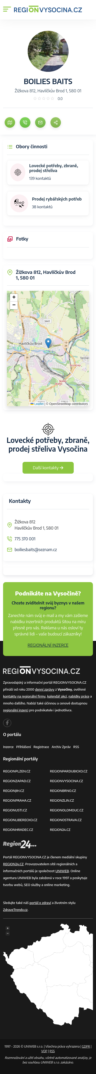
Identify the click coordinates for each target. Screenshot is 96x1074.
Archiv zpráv (61, 747)
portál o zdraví (40, 903)
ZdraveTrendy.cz (15, 910)
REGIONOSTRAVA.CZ (66, 820)
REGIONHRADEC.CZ (18, 830)
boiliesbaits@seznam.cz (36, 549)
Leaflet (37, 404)
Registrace (41, 747)
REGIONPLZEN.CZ (16, 771)
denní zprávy (44, 689)
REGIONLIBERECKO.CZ (20, 820)
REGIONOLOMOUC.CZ (66, 810)
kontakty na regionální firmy (24, 696)
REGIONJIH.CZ (13, 791)
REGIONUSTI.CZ (15, 810)
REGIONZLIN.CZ (62, 800)
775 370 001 (25, 538)
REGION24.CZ (60, 830)
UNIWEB (62, 871)
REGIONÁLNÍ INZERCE (48, 645)
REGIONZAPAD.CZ (17, 781)
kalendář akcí (57, 696)
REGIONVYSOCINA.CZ (66, 781)
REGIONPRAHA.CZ (17, 800)
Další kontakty (48, 467)
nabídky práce (78, 696)
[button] (48, 343)
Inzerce (8, 747)
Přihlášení (23, 747)
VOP (44, 1051)
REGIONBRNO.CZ (63, 791)
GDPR (86, 1046)
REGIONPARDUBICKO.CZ (68, 771)
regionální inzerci (15, 710)
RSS (76, 747)
